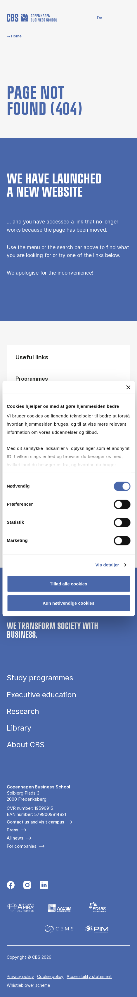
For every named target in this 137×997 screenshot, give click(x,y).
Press (12, 830)
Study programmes (40, 678)
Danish (96, 18)
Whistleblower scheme (28, 985)
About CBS (25, 744)
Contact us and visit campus (35, 822)
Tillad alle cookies (68, 583)
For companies (22, 846)
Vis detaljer (107, 564)
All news (15, 838)
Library (19, 728)
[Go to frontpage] (32, 18)
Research (23, 711)
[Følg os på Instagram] (27, 885)
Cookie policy (50, 976)
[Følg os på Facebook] (11, 885)
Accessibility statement (89, 976)
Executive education (41, 694)
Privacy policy (20, 976)
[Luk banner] (128, 387)
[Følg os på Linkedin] (44, 885)
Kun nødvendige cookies (69, 603)
